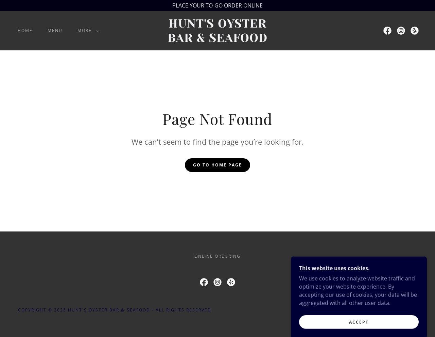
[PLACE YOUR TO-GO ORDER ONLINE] (217, 5)
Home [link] (25, 30)
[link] (217, 40)
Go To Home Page (217, 165)
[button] (86, 31)
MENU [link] (55, 30)
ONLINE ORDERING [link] (217, 256)
